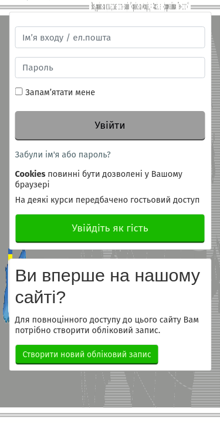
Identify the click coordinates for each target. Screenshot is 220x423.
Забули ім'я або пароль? (63, 154)
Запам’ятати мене (60, 92)
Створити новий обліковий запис (87, 355)
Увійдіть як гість (110, 228)
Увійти (109, 125)
